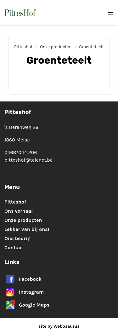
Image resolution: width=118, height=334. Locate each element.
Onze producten (55, 46)
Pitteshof (23, 46)
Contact (13, 247)
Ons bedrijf (17, 238)
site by (58, 326)
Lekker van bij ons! (26, 229)
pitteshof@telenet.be (28, 160)
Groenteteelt (91, 46)
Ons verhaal (18, 211)
